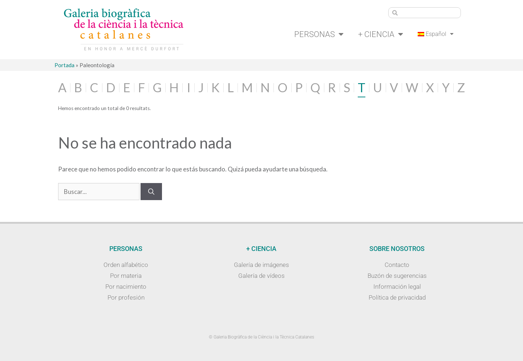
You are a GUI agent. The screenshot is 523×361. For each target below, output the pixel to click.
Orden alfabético (126, 264)
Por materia (126, 275)
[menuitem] (435, 34)
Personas (319, 34)
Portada (64, 65)
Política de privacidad (397, 297)
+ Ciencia (380, 34)
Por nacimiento (125, 286)
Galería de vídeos (261, 275)
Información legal (397, 286)
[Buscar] (151, 191)
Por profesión (126, 297)
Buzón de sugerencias (397, 275)
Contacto (397, 264)
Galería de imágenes (261, 264)
